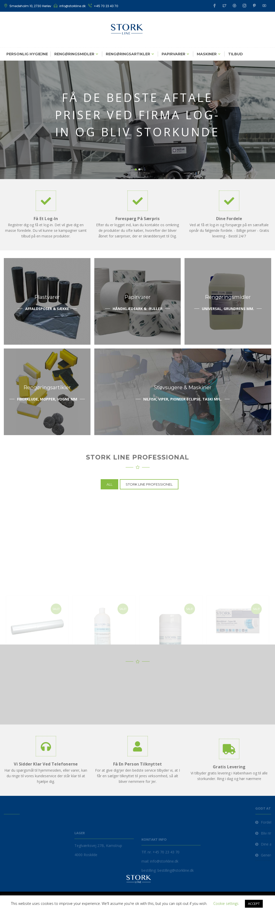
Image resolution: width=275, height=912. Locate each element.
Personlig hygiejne (27, 54)
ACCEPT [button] (254, 903)
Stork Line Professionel (149, 484)
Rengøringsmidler (74, 54)
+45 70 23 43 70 (106, 6)
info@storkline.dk (72, 6)
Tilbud (235, 54)
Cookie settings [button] (226, 903)
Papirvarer (173, 54)
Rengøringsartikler (128, 54)
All (109, 484)
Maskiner (207, 54)
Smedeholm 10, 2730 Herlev (30, 6)
